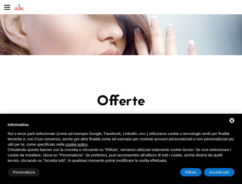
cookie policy (76, 144)
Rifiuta (190, 172)
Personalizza (24, 172)
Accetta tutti (219, 172)
